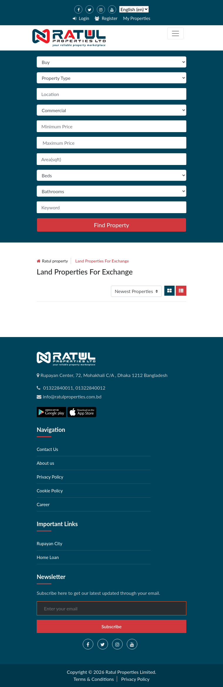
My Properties (136, 18)
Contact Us (47, 449)
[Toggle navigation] (175, 33)
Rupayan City (49, 543)
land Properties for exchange (102, 260)
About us (45, 463)
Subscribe (112, 626)
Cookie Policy (50, 490)
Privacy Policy (50, 476)
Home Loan (48, 557)
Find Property (111, 224)
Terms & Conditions (93, 679)
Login (81, 18)
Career (43, 504)
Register (106, 18)
